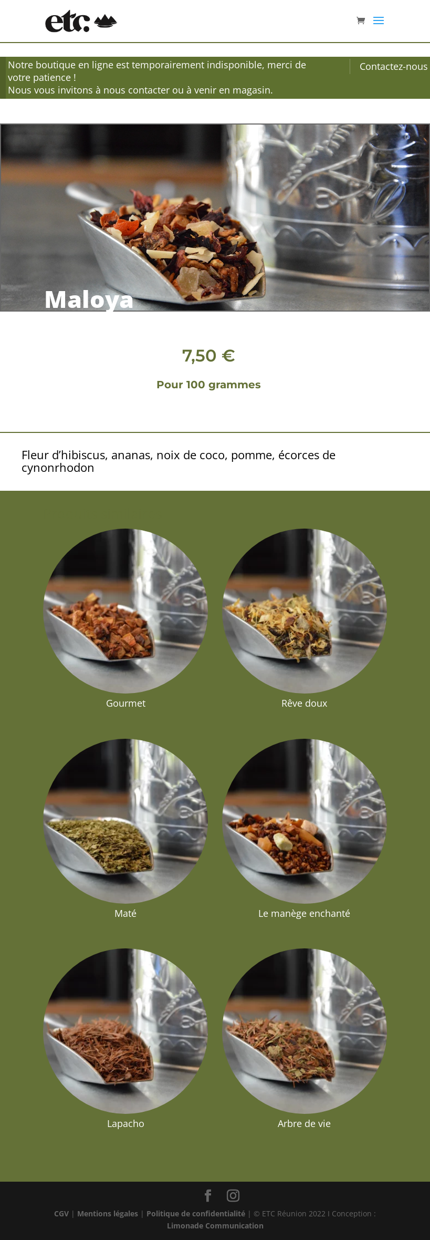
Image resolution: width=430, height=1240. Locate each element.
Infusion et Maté (77, 108)
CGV (61, 1213)
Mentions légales (107, 1213)
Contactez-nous (394, 66)
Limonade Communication (215, 1226)
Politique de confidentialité (195, 1213)
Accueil (34, 108)
